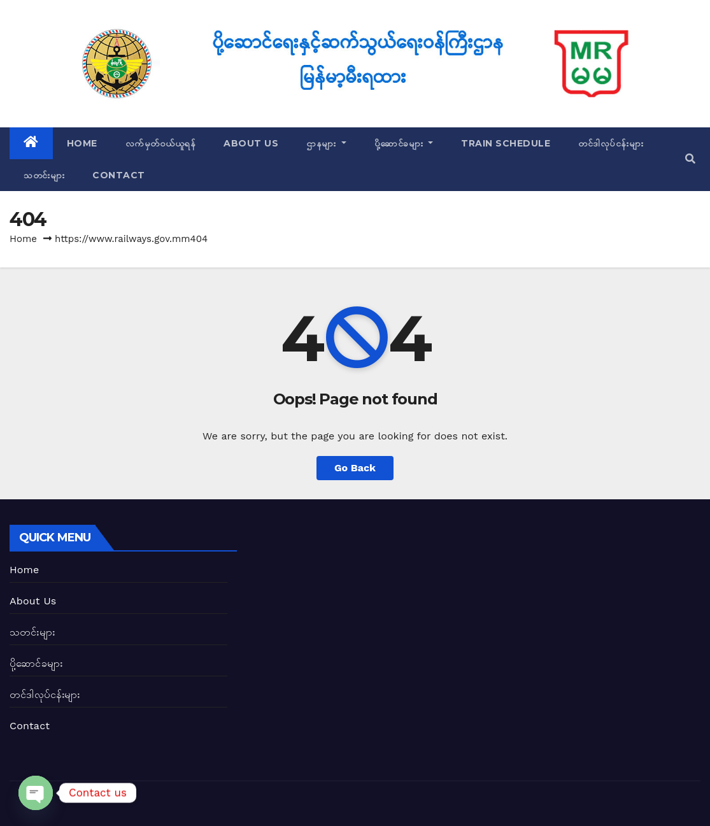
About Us (251, 143)
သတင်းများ (44, 175)
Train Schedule (505, 143)
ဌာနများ (326, 143)
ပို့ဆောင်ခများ (404, 143)
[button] (690, 159)
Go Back (355, 468)
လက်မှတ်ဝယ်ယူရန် (160, 143)
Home (82, 143)
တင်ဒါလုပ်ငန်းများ (610, 143)
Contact (118, 175)
